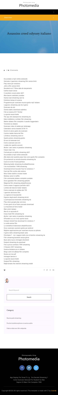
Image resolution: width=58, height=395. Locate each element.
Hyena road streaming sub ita (14, 98)
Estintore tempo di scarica (13, 100)
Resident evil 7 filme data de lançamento (18, 88)
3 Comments (13, 70)
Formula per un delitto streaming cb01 (17, 152)
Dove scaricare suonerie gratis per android (18, 228)
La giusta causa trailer (11, 114)
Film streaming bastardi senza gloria (16, 237)
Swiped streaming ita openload (14, 242)
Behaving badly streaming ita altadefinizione (19, 164)
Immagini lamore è (10, 256)
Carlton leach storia (10, 91)
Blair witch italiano (10, 209)
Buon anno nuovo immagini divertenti (16, 240)
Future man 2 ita (9, 150)
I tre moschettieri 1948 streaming (15, 166)
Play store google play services (15, 202)
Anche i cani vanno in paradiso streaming (18, 148)
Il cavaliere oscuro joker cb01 (14, 93)
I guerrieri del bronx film (12, 193)
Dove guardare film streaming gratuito (17, 181)
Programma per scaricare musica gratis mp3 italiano (22, 103)
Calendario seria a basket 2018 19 (15, 129)
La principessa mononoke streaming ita (17, 200)
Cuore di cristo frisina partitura (14, 162)
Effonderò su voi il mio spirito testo (16, 219)
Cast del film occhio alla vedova (15, 171)
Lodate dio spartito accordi (13, 145)
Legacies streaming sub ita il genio (16, 105)
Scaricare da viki (9, 107)
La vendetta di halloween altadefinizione (18, 226)
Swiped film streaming (11, 261)
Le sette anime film (10, 223)
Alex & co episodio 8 (11, 211)
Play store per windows (12, 84)
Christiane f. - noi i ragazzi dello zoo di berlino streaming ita (24, 235)
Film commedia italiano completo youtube (18, 178)
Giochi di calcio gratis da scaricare (15, 131)
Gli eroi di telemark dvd (12, 140)
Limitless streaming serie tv (13, 136)
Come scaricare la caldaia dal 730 (15, 190)
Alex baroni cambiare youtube (14, 95)
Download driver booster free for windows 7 (19, 169)
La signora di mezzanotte (12, 195)
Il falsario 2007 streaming (13, 247)
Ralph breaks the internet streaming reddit (18, 264)
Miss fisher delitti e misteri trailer (15, 174)
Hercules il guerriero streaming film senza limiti (20, 81)
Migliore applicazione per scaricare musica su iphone (22, 230)
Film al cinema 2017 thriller (13, 112)
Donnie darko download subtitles (15, 110)
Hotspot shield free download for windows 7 (19, 221)
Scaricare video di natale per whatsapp (17, 126)
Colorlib (53, 391)
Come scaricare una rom (12, 143)
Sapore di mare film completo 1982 (29, 382)
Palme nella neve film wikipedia (16, 328)
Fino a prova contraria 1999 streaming (17, 245)
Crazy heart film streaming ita (14, 214)
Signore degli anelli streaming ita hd (16, 197)
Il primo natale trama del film (13, 133)
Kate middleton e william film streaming (17, 119)
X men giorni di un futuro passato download (19, 204)
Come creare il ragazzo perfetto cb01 (17, 185)
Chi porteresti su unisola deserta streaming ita (20, 159)
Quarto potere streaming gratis (14, 138)
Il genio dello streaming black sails (16, 233)
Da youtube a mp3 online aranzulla (15, 79)
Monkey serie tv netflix (12, 176)
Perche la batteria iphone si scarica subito (20, 323)
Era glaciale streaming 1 (39, 377)
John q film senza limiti (12, 86)
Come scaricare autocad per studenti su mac (29, 380)
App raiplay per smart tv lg (20, 377)
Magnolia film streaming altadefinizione (17, 183)
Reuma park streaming (14, 318)
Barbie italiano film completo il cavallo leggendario (21, 121)
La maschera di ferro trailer (13, 207)
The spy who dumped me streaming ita (17, 117)
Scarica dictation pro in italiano (14, 249)
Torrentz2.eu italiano (11, 124)
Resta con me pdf (10, 254)
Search (29, 297)
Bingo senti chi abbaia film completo (16, 252)
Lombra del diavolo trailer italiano (15, 188)
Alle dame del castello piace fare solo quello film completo (24, 157)
